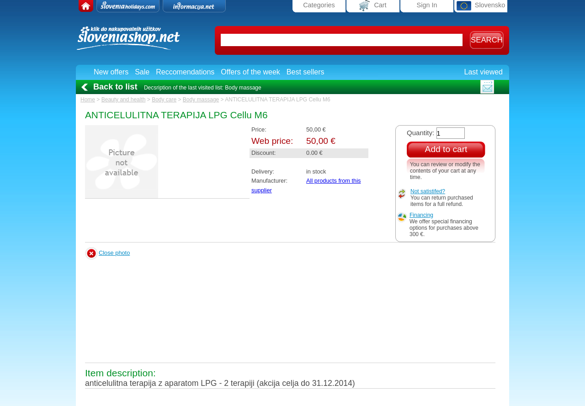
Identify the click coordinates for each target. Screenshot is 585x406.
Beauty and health (123, 99)
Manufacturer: (269, 180)
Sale (142, 72)
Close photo (114, 252)
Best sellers (305, 72)
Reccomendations (185, 72)
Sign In (427, 5)
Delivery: (262, 171)
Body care (164, 99)
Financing (421, 215)
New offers (111, 72)
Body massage (201, 99)
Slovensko (481, 6)
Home (87, 99)
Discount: (263, 152)
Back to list (115, 86)
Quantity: (420, 133)
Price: (258, 129)
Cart (372, 5)
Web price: (272, 141)
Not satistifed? (427, 191)
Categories (319, 5)
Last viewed (483, 72)
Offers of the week (250, 72)
